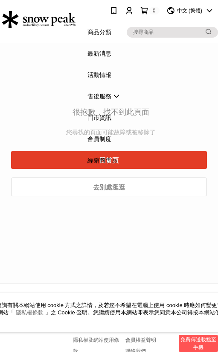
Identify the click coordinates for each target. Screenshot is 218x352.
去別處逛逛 (109, 187)
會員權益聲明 (140, 340)
